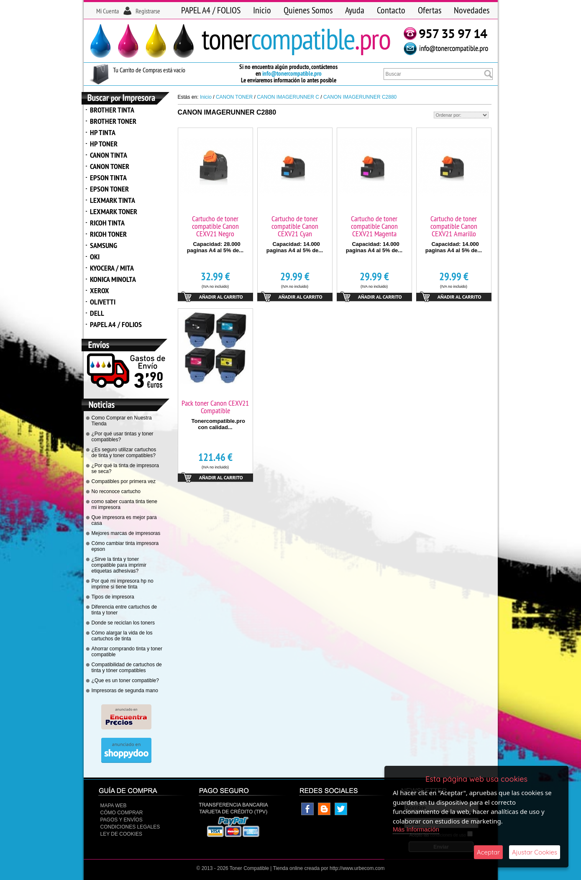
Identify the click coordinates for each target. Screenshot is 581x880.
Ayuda (354, 10)
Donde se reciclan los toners (123, 623)
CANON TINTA (108, 155)
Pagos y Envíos (121, 820)
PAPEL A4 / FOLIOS (211, 10)
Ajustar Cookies (534, 852)
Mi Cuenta (107, 11)
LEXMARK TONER (113, 211)
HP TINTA (102, 132)
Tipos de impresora (113, 597)
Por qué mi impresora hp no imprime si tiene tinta (123, 584)
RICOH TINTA (107, 223)
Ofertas (429, 10)
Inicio (262, 10)
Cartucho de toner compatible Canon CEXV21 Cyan (294, 226)
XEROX (99, 290)
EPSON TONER (109, 189)
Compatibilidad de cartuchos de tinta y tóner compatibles (127, 667)
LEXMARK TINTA (112, 200)
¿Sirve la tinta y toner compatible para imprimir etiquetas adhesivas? (119, 565)
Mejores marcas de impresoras (126, 533)
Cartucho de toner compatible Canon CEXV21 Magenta (374, 226)
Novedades (471, 10)
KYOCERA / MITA (112, 268)
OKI (95, 256)
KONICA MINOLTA (113, 279)
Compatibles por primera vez (124, 481)
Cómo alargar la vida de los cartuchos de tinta (122, 636)
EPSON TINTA (108, 177)
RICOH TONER (108, 234)
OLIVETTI (102, 302)
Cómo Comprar (121, 813)
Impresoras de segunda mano (125, 690)
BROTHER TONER (113, 121)
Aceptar (488, 852)
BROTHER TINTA (112, 110)
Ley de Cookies (121, 834)
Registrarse (148, 11)
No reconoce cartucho (116, 491)
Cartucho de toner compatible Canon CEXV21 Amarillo (453, 226)
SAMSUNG (103, 245)
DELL (97, 313)
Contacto (391, 10)
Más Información (416, 829)
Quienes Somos (308, 10)
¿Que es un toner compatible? (125, 680)
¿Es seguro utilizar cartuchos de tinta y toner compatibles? (124, 452)
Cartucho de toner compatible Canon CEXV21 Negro (215, 226)
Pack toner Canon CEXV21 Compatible (215, 406)
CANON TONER (109, 166)
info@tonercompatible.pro (292, 73)
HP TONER (104, 143)
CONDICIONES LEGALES (130, 827)
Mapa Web (113, 805)
